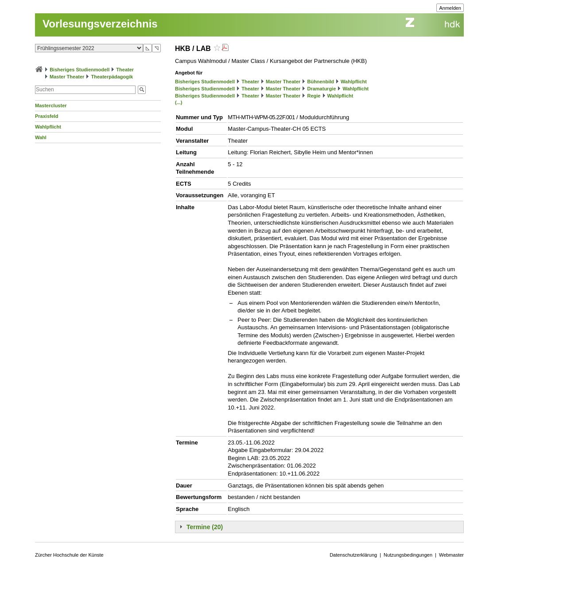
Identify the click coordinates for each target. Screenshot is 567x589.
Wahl (41, 137)
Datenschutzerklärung (353, 555)
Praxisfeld (46, 116)
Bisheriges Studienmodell (79, 69)
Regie (313, 95)
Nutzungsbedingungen (408, 555)
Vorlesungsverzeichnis (100, 24)
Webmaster (451, 555)
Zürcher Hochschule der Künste (69, 555)
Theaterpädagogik (112, 76)
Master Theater (67, 76)
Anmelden (450, 8)
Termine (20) (204, 526)
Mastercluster (51, 105)
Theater (125, 69)
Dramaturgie (321, 88)
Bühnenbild (320, 81)
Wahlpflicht (48, 126)
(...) (179, 102)
